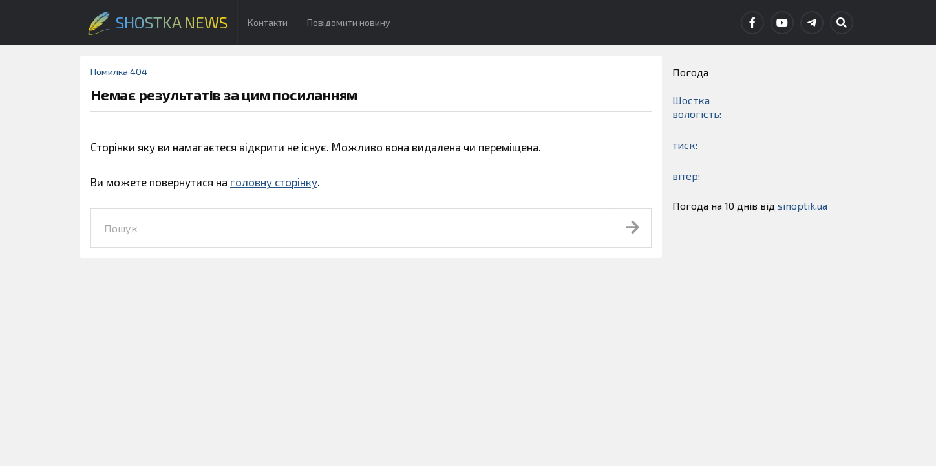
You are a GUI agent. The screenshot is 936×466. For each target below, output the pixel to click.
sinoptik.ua (802, 205)
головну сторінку (273, 181)
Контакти (268, 22)
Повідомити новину (348, 22)
